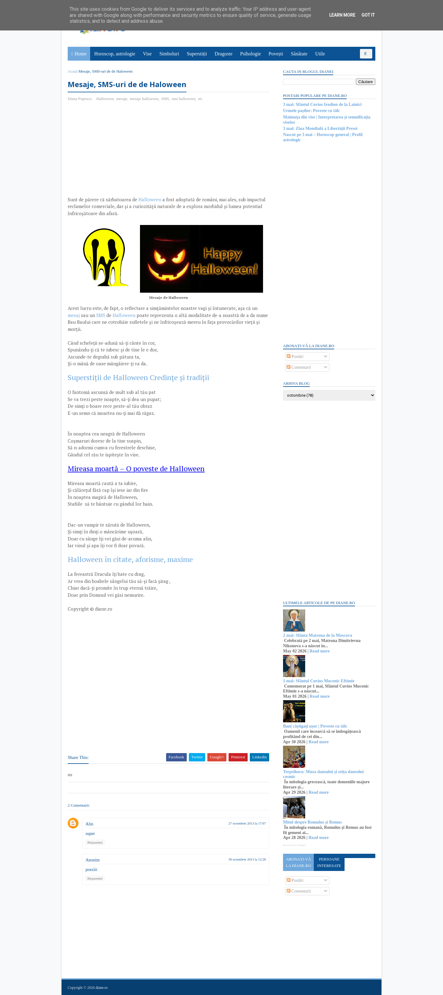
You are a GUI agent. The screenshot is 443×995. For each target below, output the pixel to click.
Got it (368, 15)
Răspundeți (95, 842)
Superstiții (197, 53)
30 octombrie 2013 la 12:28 (247, 859)
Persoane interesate (329, 862)
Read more (319, 651)
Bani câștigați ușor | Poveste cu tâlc (315, 726)
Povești (276, 53)
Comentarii (299, 367)
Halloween (105, 98)
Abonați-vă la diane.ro (298, 862)
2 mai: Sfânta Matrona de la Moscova (317, 635)
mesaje (121, 98)
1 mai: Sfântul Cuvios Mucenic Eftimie (318, 681)
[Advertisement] (119, 151)
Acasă (73, 71)
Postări (295, 356)
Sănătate (299, 53)
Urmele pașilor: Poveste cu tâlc (311, 110)
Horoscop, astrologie (114, 53)
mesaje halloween (144, 98)
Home (80, 53)
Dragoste (224, 53)
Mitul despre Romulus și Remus (312, 822)
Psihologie (250, 53)
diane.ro (102, 987)
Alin (89, 824)
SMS (165, 98)
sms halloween (183, 98)
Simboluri (169, 53)
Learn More (342, 15)
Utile (320, 53)
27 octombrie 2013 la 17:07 (247, 823)
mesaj (74, 315)
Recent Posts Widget (294, 845)
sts (200, 98)
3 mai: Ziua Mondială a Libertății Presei (320, 128)
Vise (147, 53)
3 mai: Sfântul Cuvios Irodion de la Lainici (322, 104)
